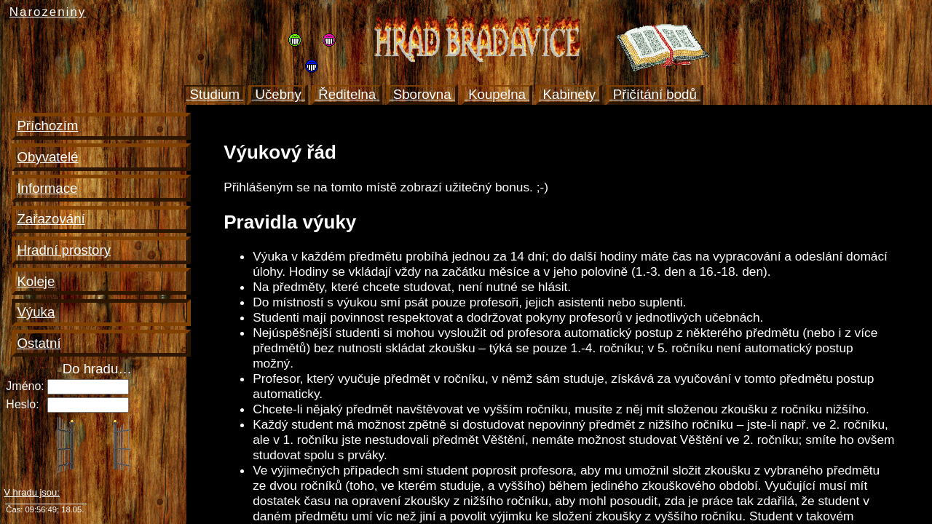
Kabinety (569, 94)
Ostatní (38, 343)
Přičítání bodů (654, 94)
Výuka (36, 311)
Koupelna (497, 94)
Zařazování (50, 218)
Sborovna (422, 94)
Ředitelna (347, 94)
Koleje (36, 281)
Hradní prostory (64, 250)
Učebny (278, 94)
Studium (214, 94)
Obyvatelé (47, 156)
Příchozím (47, 125)
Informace (47, 188)
